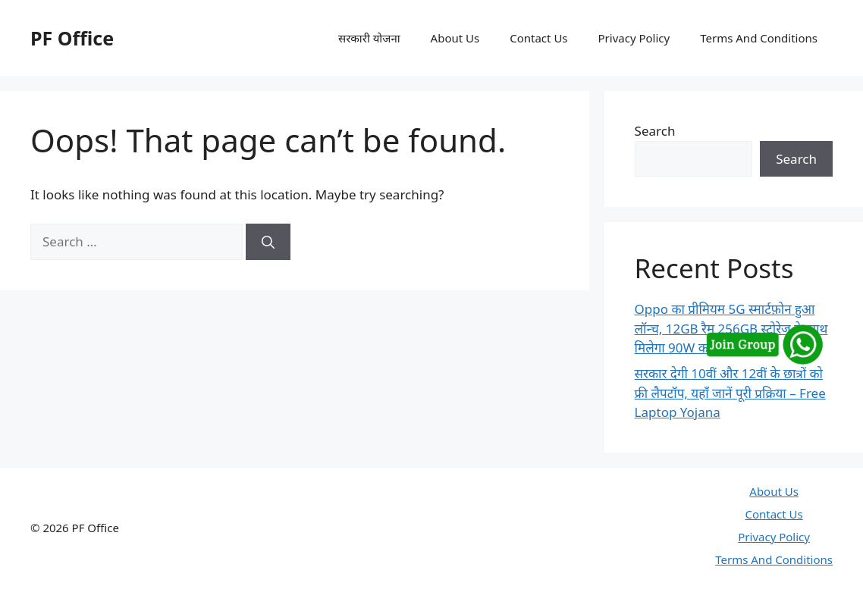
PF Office (72, 38)
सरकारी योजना (369, 37)
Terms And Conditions (758, 37)
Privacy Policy (634, 37)
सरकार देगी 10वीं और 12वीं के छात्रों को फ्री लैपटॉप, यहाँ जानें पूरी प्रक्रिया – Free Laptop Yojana (730, 393)
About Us (455, 37)
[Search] (268, 242)
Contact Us (538, 37)
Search (655, 130)
